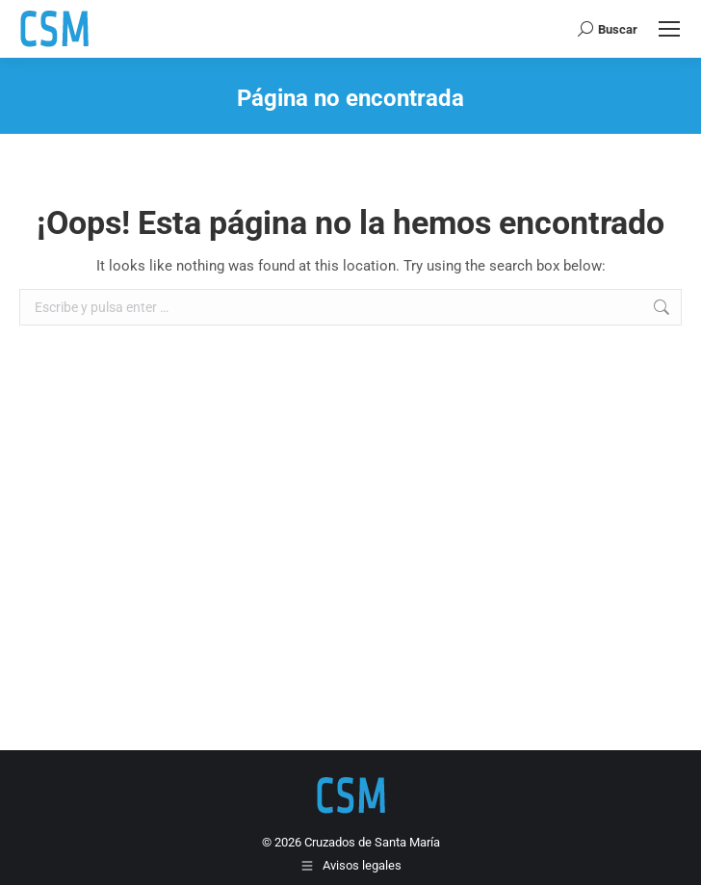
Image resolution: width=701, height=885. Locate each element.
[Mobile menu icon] (669, 28)
